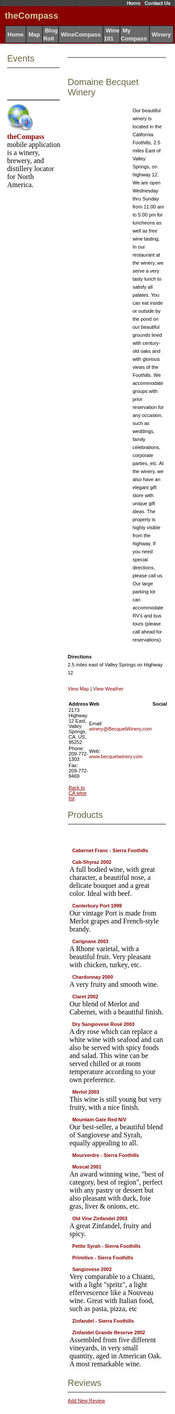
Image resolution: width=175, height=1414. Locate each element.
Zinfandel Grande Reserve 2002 (108, 1332)
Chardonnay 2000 (92, 977)
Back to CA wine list (77, 793)
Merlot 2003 (85, 1092)
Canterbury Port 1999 (97, 905)
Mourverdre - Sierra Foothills (105, 1155)
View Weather (108, 688)
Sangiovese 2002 (92, 1269)
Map (34, 34)
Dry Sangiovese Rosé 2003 (103, 1024)
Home (134, 3)
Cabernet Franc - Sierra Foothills (110, 850)
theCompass (26, 136)
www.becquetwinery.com (115, 756)
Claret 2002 (85, 996)
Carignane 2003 (90, 941)
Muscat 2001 (86, 1166)
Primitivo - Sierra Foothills (102, 1257)
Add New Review (86, 1400)
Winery (161, 34)
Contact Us (158, 3)
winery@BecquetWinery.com (120, 729)
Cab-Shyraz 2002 (91, 862)
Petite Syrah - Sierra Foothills (106, 1246)
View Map (78, 688)
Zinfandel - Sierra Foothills (103, 1321)
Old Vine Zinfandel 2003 (99, 1218)
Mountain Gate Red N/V (99, 1119)
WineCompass (81, 34)
